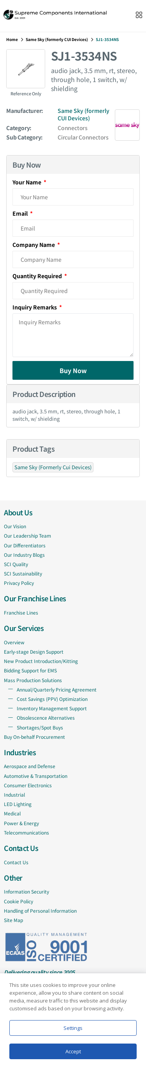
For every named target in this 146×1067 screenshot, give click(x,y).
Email (20, 213)
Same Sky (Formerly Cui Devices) (52, 467)
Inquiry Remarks (35, 307)
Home (12, 39)
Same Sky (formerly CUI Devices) (57, 39)
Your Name (27, 182)
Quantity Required (37, 276)
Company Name (34, 244)
